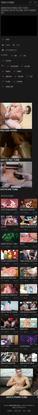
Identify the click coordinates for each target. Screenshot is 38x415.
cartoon (18, 76)
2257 (24, 411)
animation (6, 76)
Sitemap (9, 411)
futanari (17, 81)
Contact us (17, 411)
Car (22, 56)
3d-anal (5, 81)
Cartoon (6, 61)
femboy (16, 71)
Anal (13, 56)
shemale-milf (7, 87)
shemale (5, 71)
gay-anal (25, 66)
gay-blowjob (12, 66)
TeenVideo (7, 2)
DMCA (29, 411)
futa (28, 76)
